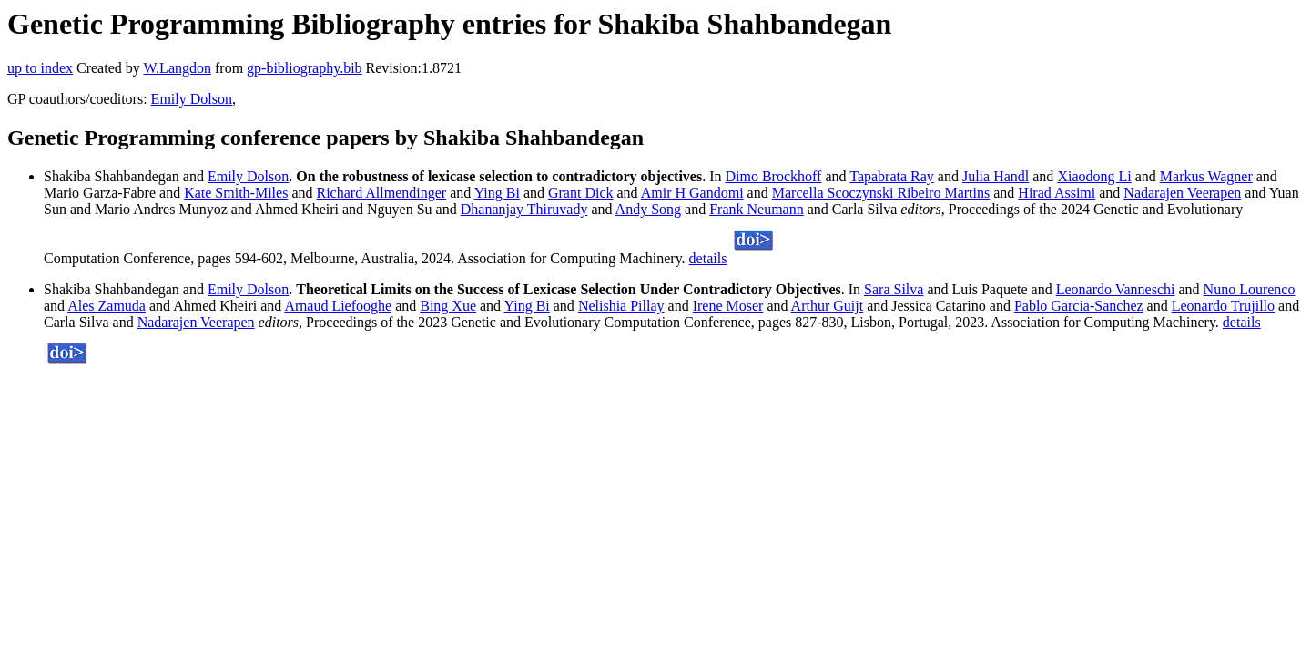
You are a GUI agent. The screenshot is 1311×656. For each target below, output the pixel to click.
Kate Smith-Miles (236, 192)
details (708, 258)
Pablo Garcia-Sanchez (1078, 305)
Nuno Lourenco (1250, 289)
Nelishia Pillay (621, 305)
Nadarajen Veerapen (1182, 192)
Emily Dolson (191, 99)
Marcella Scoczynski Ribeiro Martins (881, 192)
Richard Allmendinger (381, 192)
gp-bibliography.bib (304, 68)
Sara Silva (893, 289)
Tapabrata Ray (891, 176)
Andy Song (648, 209)
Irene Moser (728, 305)
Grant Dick (581, 192)
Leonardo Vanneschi (1115, 289)
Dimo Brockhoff (773, 176)
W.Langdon (177, 68)
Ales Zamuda (106, 305)
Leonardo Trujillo (1223, 305)
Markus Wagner (1206, 176)
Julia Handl (995, 176)
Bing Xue (448, 305)
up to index (40, 68)
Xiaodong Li (1094, 176)
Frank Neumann (756, 209)
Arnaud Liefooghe (337, 305)
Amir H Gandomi (692, 192)
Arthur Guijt (827, 305)
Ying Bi (497, 192)
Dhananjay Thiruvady (524, 209)
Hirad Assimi (1056, 192)
